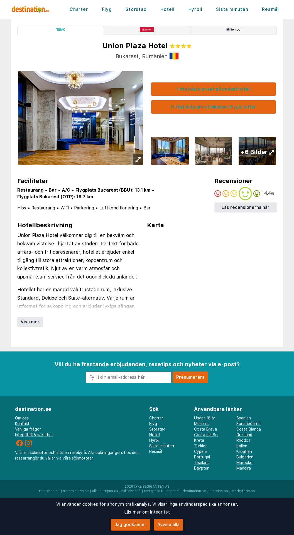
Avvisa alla (168, 524)
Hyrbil (195, 9)
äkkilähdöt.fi (131, 491)
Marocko (244, 462)
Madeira (243, 468)
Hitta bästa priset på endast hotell (214, 89)
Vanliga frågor (28, 429)
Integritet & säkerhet (34, 435)
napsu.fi (172, 491)
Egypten (201, 468)
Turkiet (200, 446)
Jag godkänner (130, 524)
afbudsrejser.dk (105, 491)
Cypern (200, 451)
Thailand (202, 462)
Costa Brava (205, 429)
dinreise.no (218, 491)
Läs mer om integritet (147, 512)
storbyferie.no (243, 491)
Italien (241, 446)
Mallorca (202, 423)
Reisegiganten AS (154, 486)
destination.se (194, 491)
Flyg (107, 9)
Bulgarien (244, 457)
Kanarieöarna (248, 423)
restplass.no (49, 491)
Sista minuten (232, 9)
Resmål (270, 9)
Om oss (22, 418)
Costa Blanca (248, 429)
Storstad (136, 9)
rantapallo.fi (153, 491)
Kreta (199, 440)
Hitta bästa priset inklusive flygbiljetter (213, 106)
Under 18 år (204, 418)
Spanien (243, 418)
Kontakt (22, 423)
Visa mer (30, 321)
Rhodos (243, 440)
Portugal (202, 457)
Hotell (167, 9)
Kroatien (244, 451)
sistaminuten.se (76, 491)
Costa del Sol (206, 435)
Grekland (244, 435)
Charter (79, 9)
